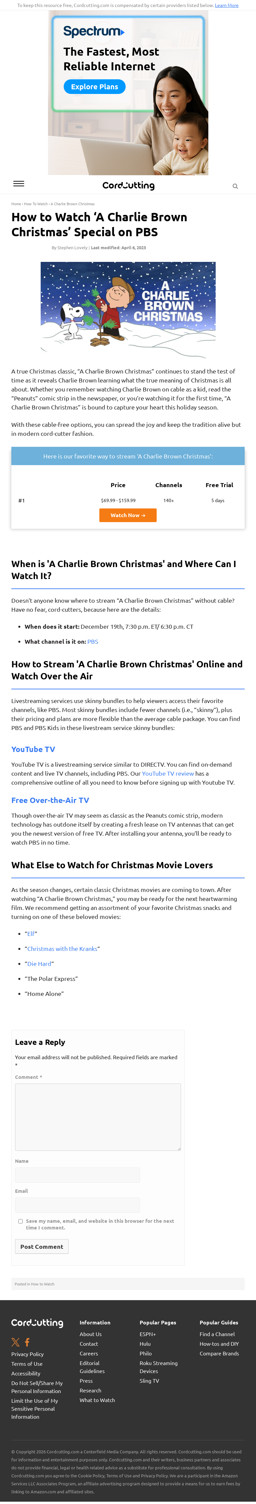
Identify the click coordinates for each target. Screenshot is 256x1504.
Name (22, 1161)
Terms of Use (27, 1363)
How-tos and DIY (219, 1343)
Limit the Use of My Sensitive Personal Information (34, 1408)
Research (90, 1390)
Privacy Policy (27, 1353)
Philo (146, 1353)
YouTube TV (33, 749)
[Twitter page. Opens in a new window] (15, 1343)
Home (16, 203)
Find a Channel (217, 1333)
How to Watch (42, 1283)
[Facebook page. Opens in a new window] (27, 1343)
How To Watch (36, 203)
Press (86, 1380)
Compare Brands (219, 1353)
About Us (91, 1333)
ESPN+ (148, 1333)
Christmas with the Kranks (62, 948)
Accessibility (25, 1373)
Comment (28, 1077)
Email (21, 1191)
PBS (92, 641)
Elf (31, 933)
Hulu (145, 1343)
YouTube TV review (168, 773)
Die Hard (39, 963)
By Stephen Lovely (69, 247)
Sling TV (149, 1380)
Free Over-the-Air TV (50, 800)
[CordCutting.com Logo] (129, 186)
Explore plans (94, 86)
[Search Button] (235, 184)
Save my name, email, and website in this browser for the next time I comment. (100, 1224)
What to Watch (97, 1399)
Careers (89, 1353)
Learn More (227, 5)
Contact (89, 1343)
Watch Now (128, 514)
